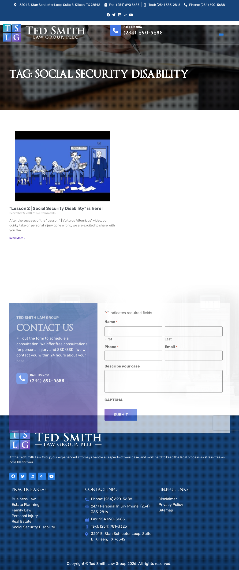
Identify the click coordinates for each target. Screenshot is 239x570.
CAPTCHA (114, 459)
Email (171, 406)
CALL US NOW (39, 435)
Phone (112, 406)
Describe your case (122, 425)
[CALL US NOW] (22, 438)
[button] (221, 34)
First (108, 398)
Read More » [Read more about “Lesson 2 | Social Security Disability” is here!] (17, 238)
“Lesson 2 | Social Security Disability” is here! (56, 208)
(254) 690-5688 (143, 33)
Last (168, 398)
